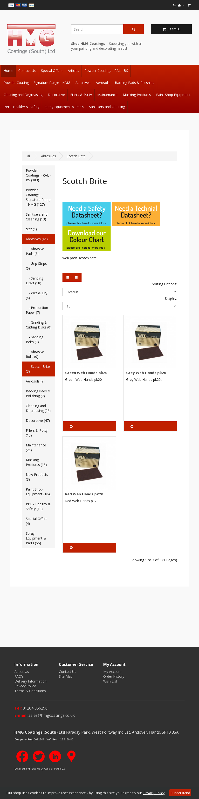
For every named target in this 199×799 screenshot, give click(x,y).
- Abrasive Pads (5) (35, 251)
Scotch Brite (76, 156)
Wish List (110, 681)
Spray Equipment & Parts (64, 106)
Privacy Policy (25, 686)
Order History (113, 676)
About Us (21, 671)
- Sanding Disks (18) (34, 280)
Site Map (66, 676)
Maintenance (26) (36, 447)
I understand (180, 793)
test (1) (31, 229)
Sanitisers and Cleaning (107, 106)
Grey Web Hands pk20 (146, 372)
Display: (171, 298)
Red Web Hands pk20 (84, 494)
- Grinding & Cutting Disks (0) (38, 324)
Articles (73, 70)
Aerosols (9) (35, 381)
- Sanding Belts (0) (34, 339)
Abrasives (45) (37, 239)
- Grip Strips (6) (36, 266)
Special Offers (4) (36, 521)
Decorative (56, 94)
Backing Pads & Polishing (134, 82)
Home (8, 70)
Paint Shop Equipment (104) (38, 491)
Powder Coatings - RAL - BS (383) (38, 175)
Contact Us (27, 70)
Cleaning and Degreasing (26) (38, 408)
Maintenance (107, 94)
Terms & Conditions (30, 691)
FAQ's (19, 676)
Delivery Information (30, 681)
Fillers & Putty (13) (37, 432)
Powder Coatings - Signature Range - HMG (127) (38, 197)
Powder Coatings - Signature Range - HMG (37, 82)
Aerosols (103, 82)
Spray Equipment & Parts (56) (36, 538)
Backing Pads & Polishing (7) (38, 393)
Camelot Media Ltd (54, 768)
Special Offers (51, 70)
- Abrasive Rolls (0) (35, 354)
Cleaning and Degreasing (23, 94)
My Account (112, 671)
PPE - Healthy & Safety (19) (38, 506)
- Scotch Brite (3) (38, 369)
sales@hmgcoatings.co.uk (51, 715)
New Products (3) (37, 477)
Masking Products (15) (36, 462)
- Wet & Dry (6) (36, 295)
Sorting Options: (164, 284)
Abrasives (82, 82)
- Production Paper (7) (37, 310)
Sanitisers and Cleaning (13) (37, 216)
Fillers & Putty (81, 94)
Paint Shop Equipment (173, 94)
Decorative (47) (38, 420)
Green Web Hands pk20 (86, 372)
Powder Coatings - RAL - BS (106, 70)
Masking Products (137, 94)
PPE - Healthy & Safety (21, 106)
